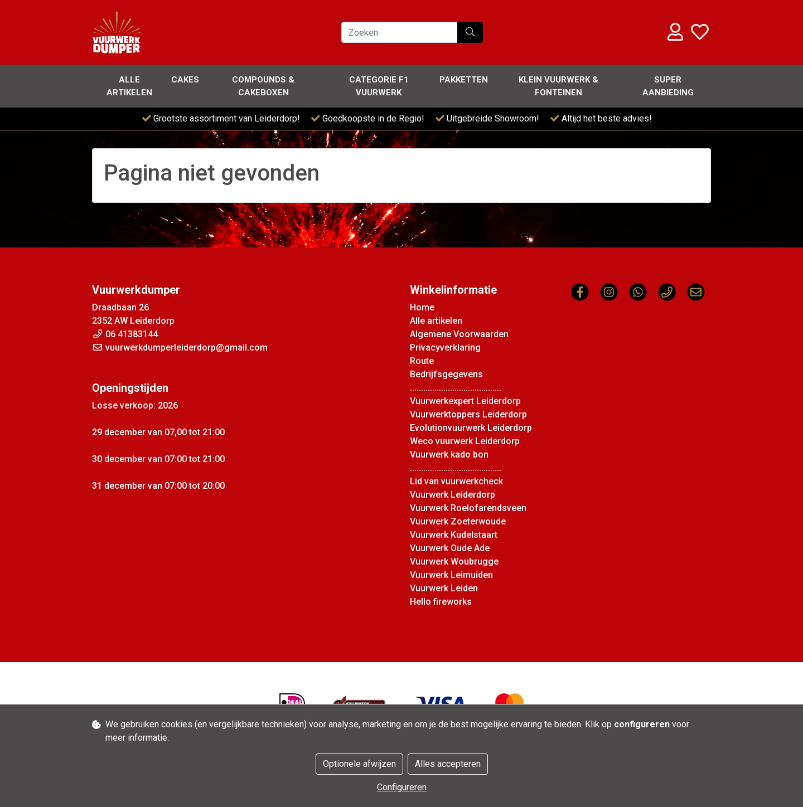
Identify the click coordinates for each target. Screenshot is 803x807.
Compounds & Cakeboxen (263, 86)
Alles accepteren (448, 764)
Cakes (185, 80)
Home (422, 307)
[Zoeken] (399, 32)
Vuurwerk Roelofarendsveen (468, 508)
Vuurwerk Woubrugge (454, 561)
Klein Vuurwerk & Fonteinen (558, 86)
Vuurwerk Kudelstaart (453, 534)
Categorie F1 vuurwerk (379, 86)
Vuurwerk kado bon (449, 454)
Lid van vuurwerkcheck (456, 481)
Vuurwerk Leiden (444, 588)
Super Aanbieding (668, 86)
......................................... (455, 387)
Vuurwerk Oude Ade (450, 548)
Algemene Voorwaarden (459, 334)
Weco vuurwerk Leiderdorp (465, 441)
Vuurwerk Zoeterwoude (458, 521)
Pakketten (463, 80)
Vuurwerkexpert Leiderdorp (465, 401)
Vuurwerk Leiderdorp (452, 494)
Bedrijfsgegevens (446, 374)
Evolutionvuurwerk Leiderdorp (471, 427)
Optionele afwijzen (359, 764)
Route (422, 361)
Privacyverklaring (445, 347)
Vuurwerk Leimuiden (451, 575)
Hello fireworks (441, 601)
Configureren (402, 787)
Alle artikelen (129, 86)
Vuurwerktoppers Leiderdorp (468, 414)
